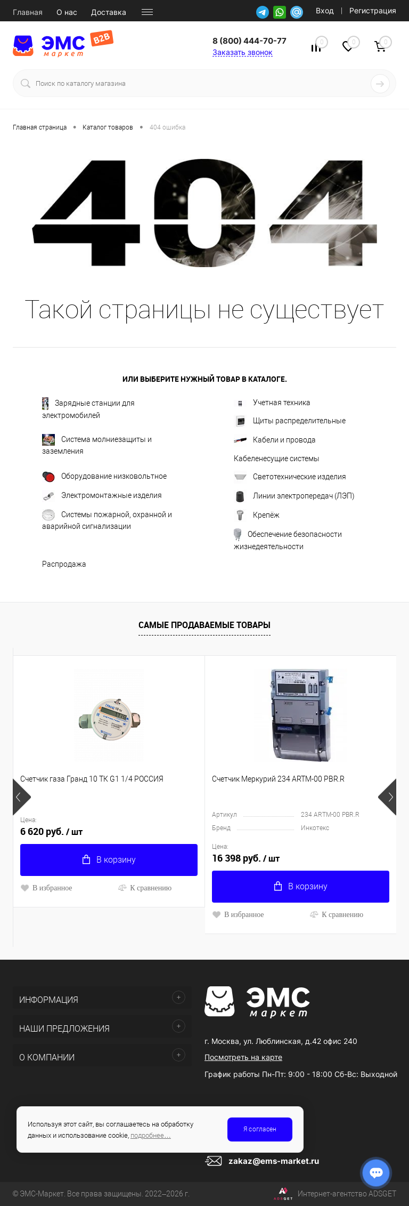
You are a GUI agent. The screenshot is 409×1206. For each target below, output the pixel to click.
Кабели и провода (275, 440)
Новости (155, 12)
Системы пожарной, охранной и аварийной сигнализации (107, 519)
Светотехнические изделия (290, 477)
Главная (28, 12)
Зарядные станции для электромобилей (88, 408)
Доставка (108, 12)
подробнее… (150, 1135)
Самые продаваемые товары (204, 625)
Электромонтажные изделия (102, 496)
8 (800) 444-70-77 (249, 41)
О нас (66, 12)
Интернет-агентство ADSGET (335, 1194)
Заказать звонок (242, 52)
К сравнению (144, 887)
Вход (325, 10)
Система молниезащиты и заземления (97, 444)
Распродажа (64, 564)
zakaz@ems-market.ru (273, 1161)
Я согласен (259, 1129)
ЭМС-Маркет (42, 1193)
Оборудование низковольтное (104, 477)
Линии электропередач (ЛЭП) (294, 496)
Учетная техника (272, 402)
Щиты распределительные (290, 421)
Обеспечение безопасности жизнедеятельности (288, 539)
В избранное (46, 887)
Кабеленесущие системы (277, 458)
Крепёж (257, 515)
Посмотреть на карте (243, 1057)
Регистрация (372, 10)
